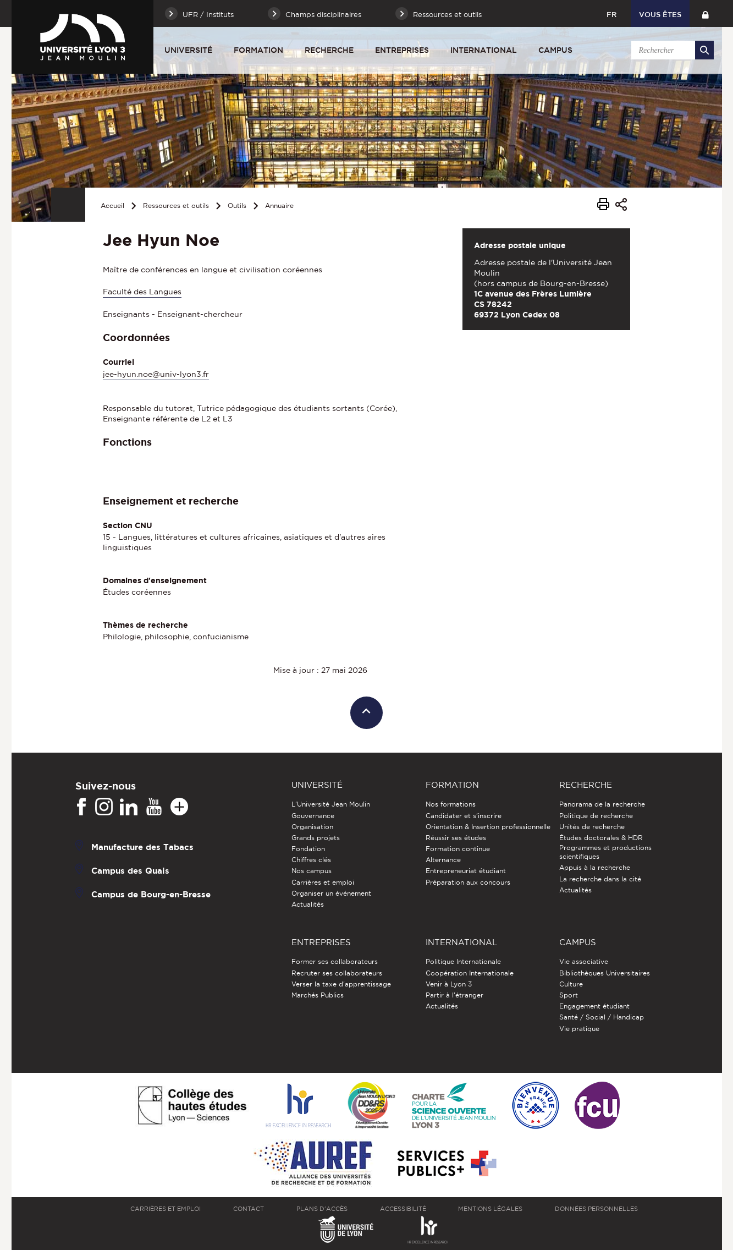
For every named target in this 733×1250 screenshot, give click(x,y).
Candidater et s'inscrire (463, 815)
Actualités (307, 904)
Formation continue (458, 848)
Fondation (308, 848)
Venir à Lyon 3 (449, 984)
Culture (571, 984)
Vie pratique (579, 1028)
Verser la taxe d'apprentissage (341, 984)
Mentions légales (490, 1208)
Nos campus (311, 870)
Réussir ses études (456, 837)
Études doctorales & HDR (601, 837)
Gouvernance (312, 815)
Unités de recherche (592, 826)
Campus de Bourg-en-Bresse (151, 894)
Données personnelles (596, 1208)
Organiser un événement (331, 893)
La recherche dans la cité (600, 878)
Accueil (112, 205)
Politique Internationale (463, 961)
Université (188, 50)
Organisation (312, 826)
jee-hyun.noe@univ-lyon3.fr (156, 374)
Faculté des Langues (142, 291)
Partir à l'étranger (454, 995)
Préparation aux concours (468, 882)
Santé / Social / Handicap (601, 1017)
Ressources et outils (176, 205)
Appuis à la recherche (594, 867)
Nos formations (451, 804)
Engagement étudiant (594, 1006)
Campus (555, 50)
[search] (670, 50)
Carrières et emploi (322, 882)
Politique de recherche (596, 815)
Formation (258, 50)
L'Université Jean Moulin (330, 804)
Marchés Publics (317, 995)
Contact (248, 1208)
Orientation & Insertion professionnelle (488, 826)
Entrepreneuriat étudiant (466, 870)
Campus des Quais (130, 870)
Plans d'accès (322, 1208)
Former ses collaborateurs (334, 961)
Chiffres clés (311, 859)
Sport (568, 995)
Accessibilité (403, 1208)
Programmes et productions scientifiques (605, 852)
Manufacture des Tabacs (142, 847)
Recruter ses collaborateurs (336, 973)
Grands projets (315, 837)
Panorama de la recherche (602, 804)
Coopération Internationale (470, 973)
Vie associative (583, 961)
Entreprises (402, 50)
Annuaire (279, 205)
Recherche (329, 50)
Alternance (443, 859)
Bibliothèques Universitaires (604, 973)
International (483, 50)
